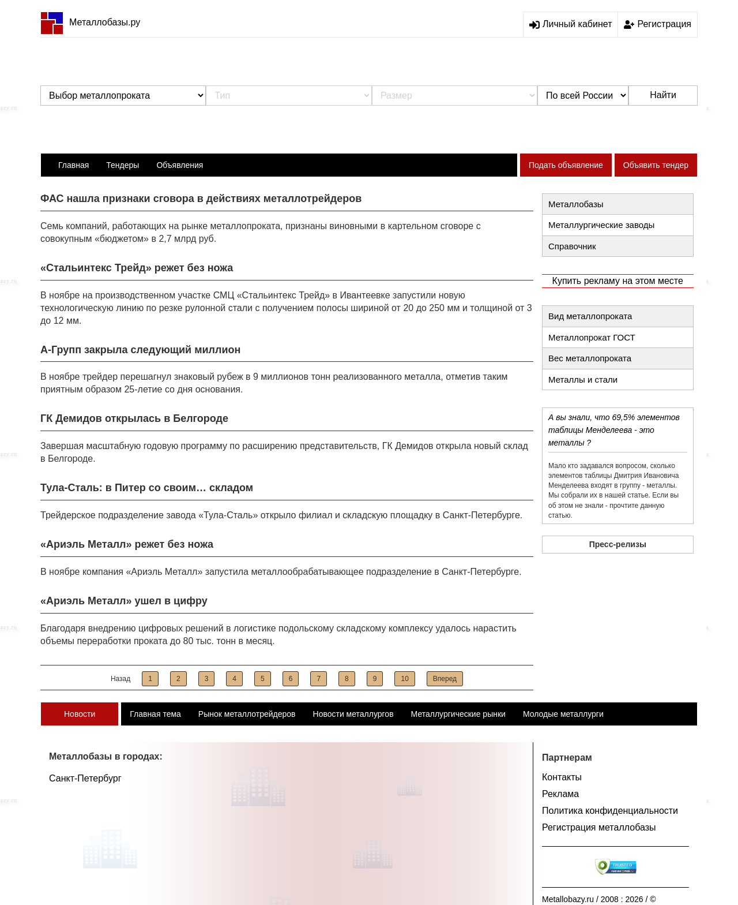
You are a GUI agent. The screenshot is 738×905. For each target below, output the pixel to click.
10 (404, 679)
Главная (73, 165)
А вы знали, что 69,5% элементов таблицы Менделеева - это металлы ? (614, 430)
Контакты (562, 777)
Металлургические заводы (601, 225)
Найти (663, 95)
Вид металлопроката (590, 316)
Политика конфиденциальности (610, 811)
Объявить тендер (655, 165)
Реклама (560, 794)
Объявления (179, 165)
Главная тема (155, 714)
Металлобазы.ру (90, 22)
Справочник (572, 246)
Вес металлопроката (589, 358)
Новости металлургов (353, 714)
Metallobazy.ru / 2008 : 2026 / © (599, 899)
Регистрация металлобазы (599, 827)
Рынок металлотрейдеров (247, 714)
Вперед (445, 679)
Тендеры (122, 165)
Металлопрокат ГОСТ (591, 337)
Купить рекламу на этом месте (617, 281)
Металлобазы (576, 204)
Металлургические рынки (458, 714)
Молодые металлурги (563, 714)
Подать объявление (566, 165)
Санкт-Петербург (85, 778)
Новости (79, 714)
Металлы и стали (582, 379)
